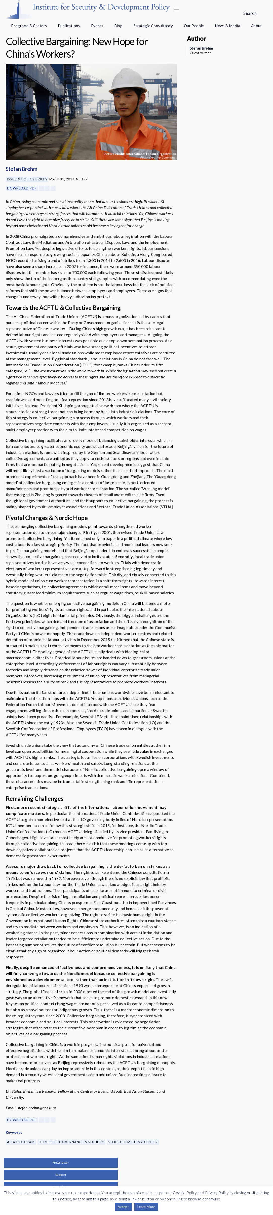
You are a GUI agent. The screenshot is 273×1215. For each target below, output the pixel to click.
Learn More (146, 1207)
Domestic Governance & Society (71, 1142)
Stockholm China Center (133, 1142)
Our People (194, 25)
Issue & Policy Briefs (27, 179)
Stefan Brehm (21, 169)
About (256, 25)
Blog (118, 25)
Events (97, 25)
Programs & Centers (29, 25)
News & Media (227, 25)
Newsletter (61, 1162)
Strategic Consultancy (153, 25)
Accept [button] (123, 1207)
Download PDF (22, 188)
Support (60, 1175)
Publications (69, 25)
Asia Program (21, 1142)
